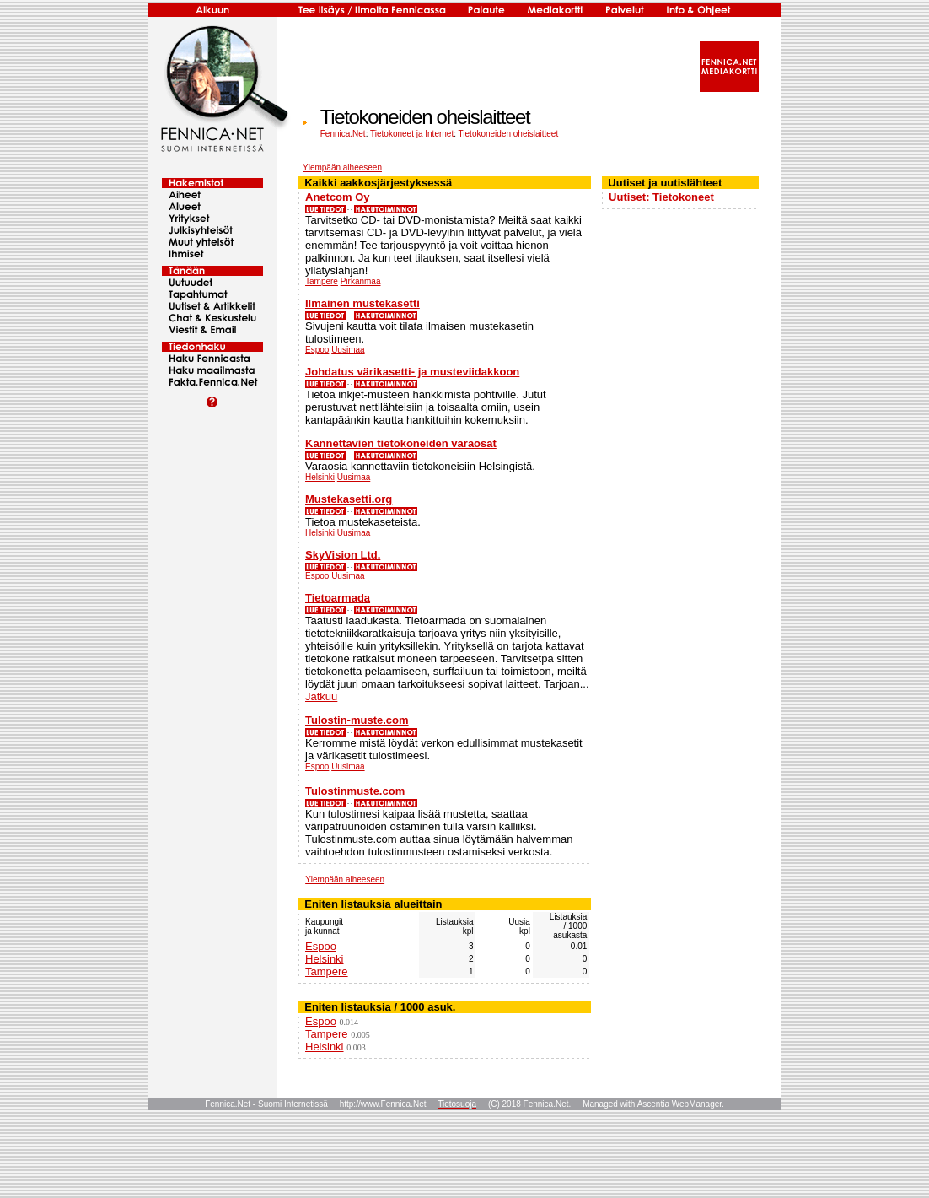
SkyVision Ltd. (342, 554)
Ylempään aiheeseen (342, 167)
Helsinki (320, 477)
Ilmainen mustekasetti (362, 303)
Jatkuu (321, 696)
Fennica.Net (343, 133)
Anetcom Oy (337, 197)
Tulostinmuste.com (355, 791)
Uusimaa (347, 349)
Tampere (321, 281)
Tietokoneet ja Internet (412, 133)
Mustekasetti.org (348, 499)
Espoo (317, 349)
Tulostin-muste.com (357, 720)
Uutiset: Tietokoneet (661, 197)
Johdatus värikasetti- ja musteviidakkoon (412, 371)
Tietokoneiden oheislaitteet (509, 133)
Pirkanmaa (361, 281)
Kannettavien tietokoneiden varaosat (401, 443)
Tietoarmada (337, 597)
